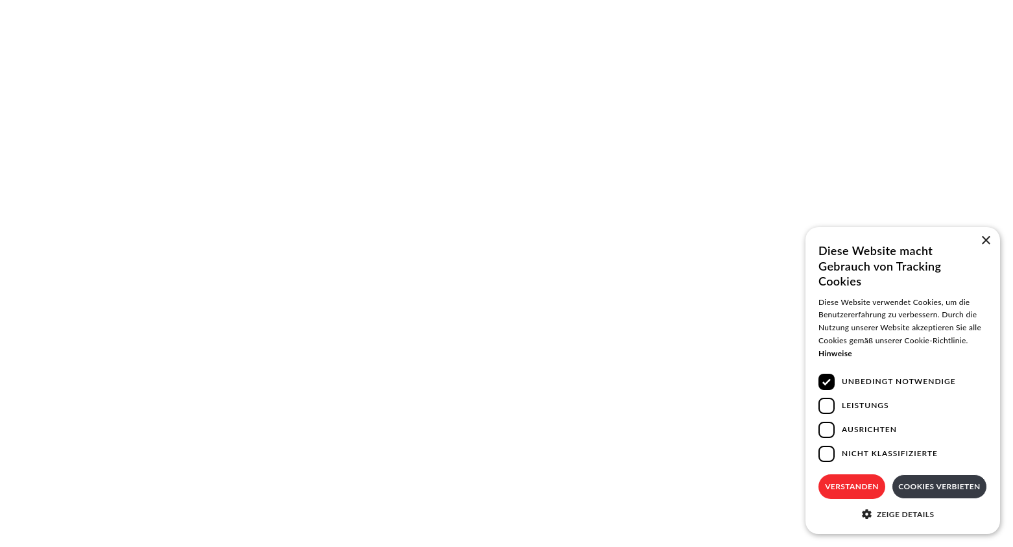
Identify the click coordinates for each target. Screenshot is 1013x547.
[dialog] (902, 380)
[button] (902, 514)
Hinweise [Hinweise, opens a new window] (835, 353)
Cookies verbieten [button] (939, 486)
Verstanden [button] (852, 486)
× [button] (985, 241)
